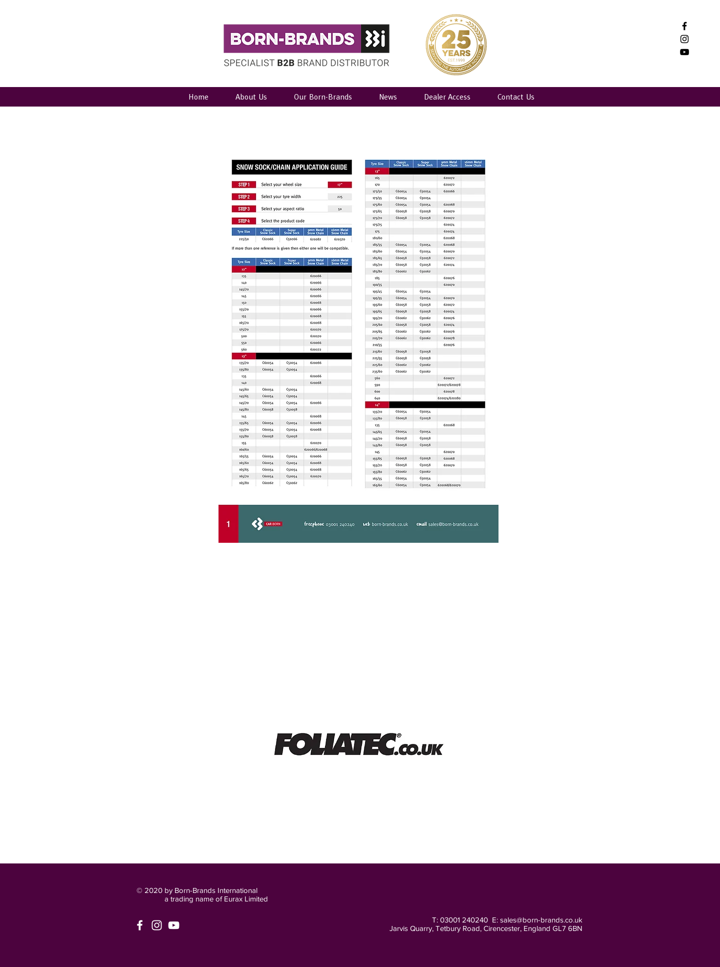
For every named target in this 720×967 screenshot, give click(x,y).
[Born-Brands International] (684, 52)
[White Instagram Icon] (157, 925)
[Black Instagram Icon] (684, 39)
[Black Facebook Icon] (684, 26)
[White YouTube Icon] (173, 925)
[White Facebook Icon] (139, 925)
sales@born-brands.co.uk (541, 919)
